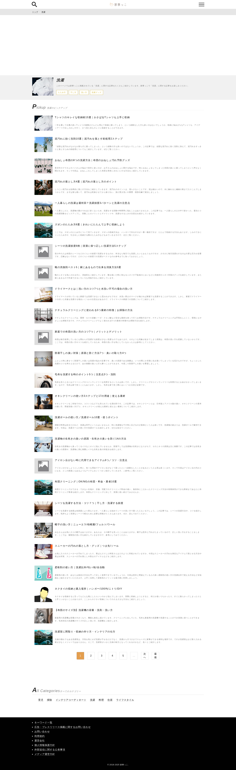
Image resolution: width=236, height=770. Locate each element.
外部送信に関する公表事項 (49, 749)
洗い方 (84, 92)
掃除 (49, 700)
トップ (35, 12)
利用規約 (39, 736)
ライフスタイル (125, 700)
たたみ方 (62, 92)
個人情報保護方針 (44, 745)
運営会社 (39, 740)
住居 (110, 700)
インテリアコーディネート (71, 700)
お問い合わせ (42, 731)
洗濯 (43, 12)
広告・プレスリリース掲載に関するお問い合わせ (62, 727)
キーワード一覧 (43, 722)
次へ (144, 656)
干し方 (73, 92)
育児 (40, 700)
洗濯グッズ (96, 92)
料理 (101, 700)
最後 (155, 656)
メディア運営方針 (44, 754)
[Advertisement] (118, 45)
